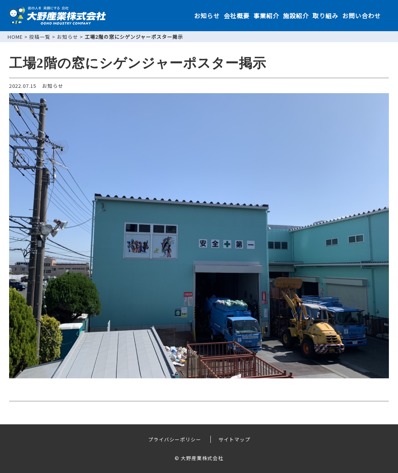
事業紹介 (266, 15)
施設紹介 (296, 15)
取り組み (325, 15)
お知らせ (207, 15)
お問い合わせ (361, 15)
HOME (15, 36)
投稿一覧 (40, 36)
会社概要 (237, 15)
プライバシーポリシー (174, 439)
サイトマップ (234, 439)
